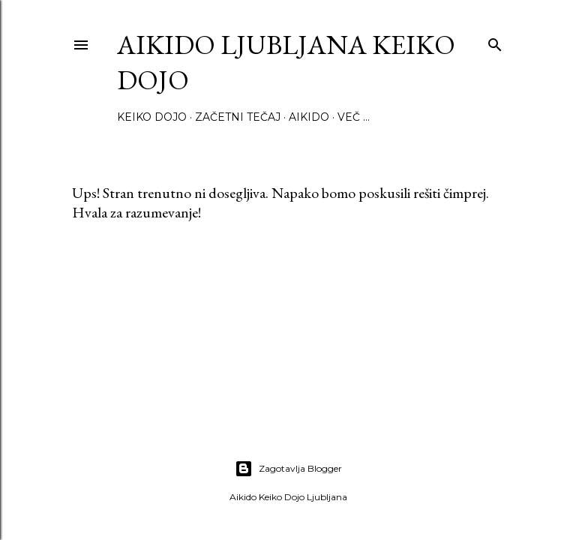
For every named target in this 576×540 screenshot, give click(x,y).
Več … (354, 117)
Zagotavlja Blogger (288, 469)
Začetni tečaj (237, 117)
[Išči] (495, 41)
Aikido (309, 117)
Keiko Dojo (152, 117)
